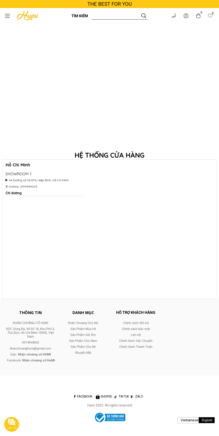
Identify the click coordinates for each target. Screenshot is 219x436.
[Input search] (115, 15)
